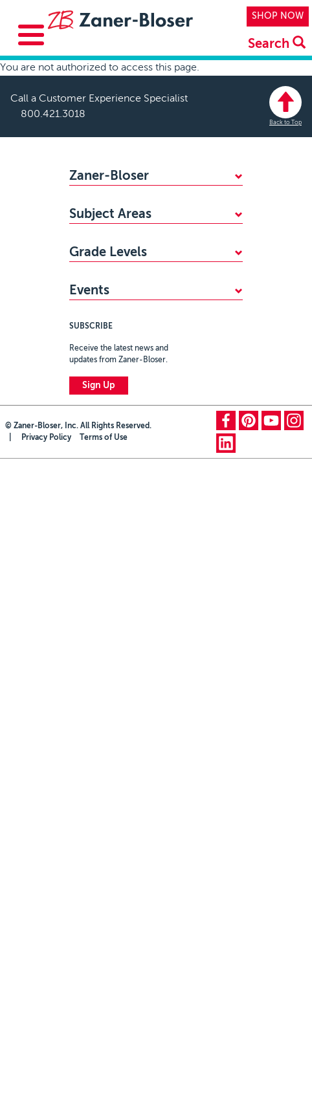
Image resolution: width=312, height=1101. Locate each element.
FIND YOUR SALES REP (117, 221)
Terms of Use (104, 582)
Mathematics (95, 274)
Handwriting (94, 295)
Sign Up (98, 529)
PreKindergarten (103, 348)
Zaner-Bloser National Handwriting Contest (141, 429)
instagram (294, 564)
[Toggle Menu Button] (31, 34)
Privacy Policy (46, 582)
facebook (226, 564)
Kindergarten (95, 370)
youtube (271, 564)
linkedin (226, 587)
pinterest (248, 564)
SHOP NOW (278, 16)
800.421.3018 (53, 114)
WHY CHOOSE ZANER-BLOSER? (138, 199)
